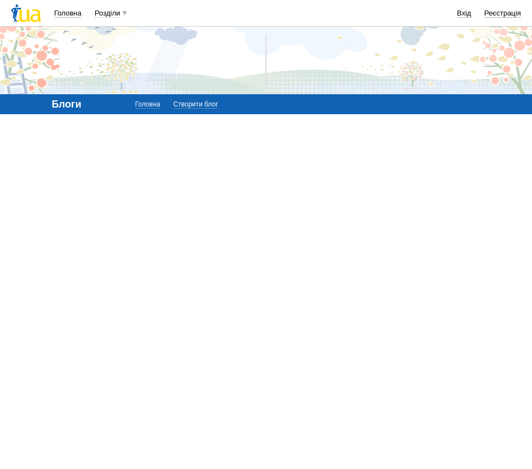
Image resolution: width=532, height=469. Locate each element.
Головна (67, 13)
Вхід (464, 13)
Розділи (107, 13)
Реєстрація (502, 13)
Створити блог (195, 104)
